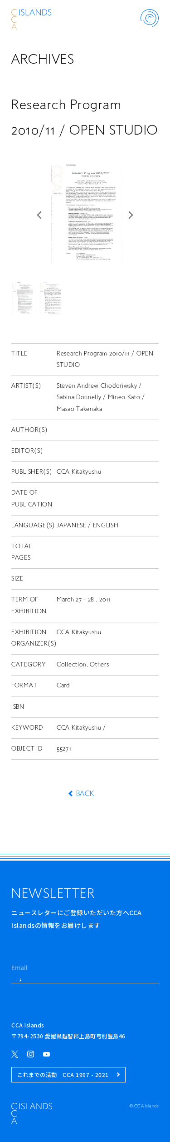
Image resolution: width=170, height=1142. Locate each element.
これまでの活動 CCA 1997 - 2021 (68, 1074)
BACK (85, 794)
